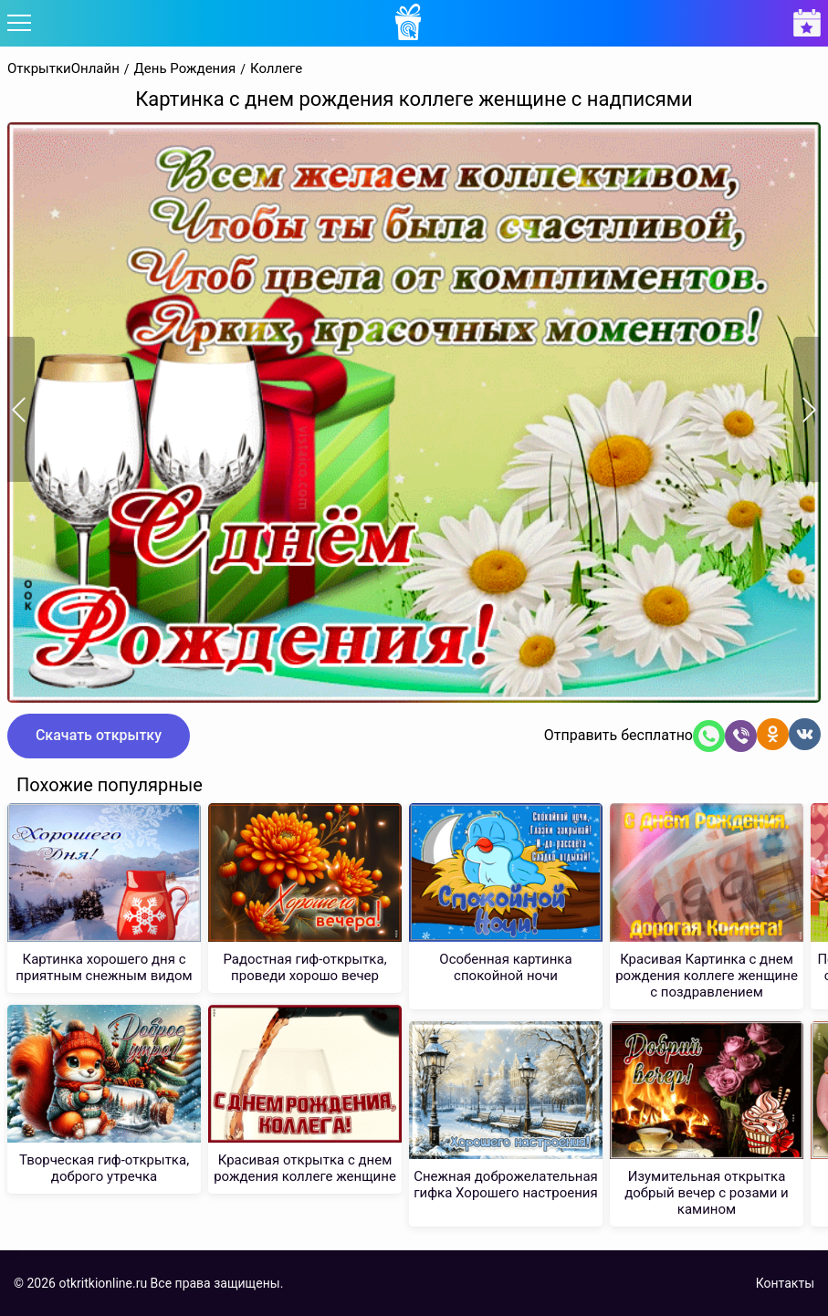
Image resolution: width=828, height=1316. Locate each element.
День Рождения (185, 69)
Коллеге (276, 69)
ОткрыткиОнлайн (63, 69)
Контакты (785, 1283)
